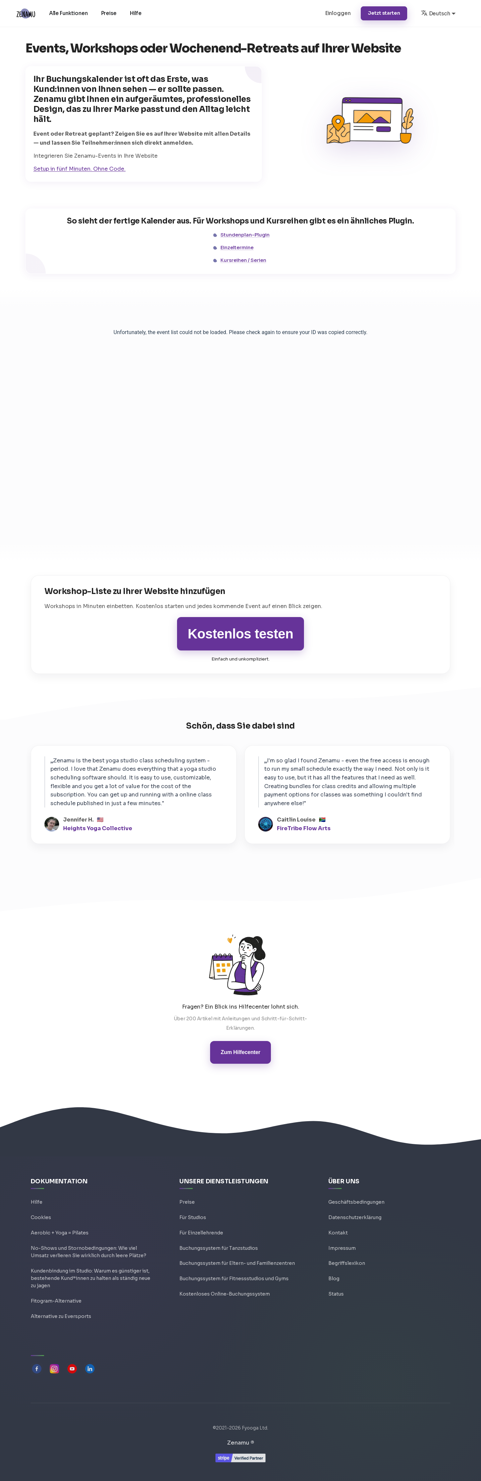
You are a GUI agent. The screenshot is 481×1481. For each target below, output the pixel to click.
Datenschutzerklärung (354, 1205)
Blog (333, 1270)
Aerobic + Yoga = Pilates (60, 1221)
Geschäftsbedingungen (356, 1189)
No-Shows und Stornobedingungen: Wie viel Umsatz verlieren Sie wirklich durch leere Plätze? (88, 1242)
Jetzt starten (384, 13)
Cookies (41, 1205)
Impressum (342, 1237)
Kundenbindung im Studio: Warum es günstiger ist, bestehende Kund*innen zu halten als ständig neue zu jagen (90, 1273)
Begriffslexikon (346, 1253)
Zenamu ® (240, 1442)
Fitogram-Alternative (56, 1299)
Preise (110, 13)
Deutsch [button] (435, 13)
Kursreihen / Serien (243, 269)
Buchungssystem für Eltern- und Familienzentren (237, 1253)
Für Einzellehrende (201, 1221)
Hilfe (137, 13)
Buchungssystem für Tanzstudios (218, 1237)
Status (336, 1286)
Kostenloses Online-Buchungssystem (224, 1286)
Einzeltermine (237, 257)
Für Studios (192, 1205)
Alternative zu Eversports (61, 1315)
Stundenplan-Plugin (245, 244)
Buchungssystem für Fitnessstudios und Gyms (234, 1270)
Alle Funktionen (70, 13)
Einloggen (338, 13)
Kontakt (338, 1221)
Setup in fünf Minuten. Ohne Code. (82, 172)
